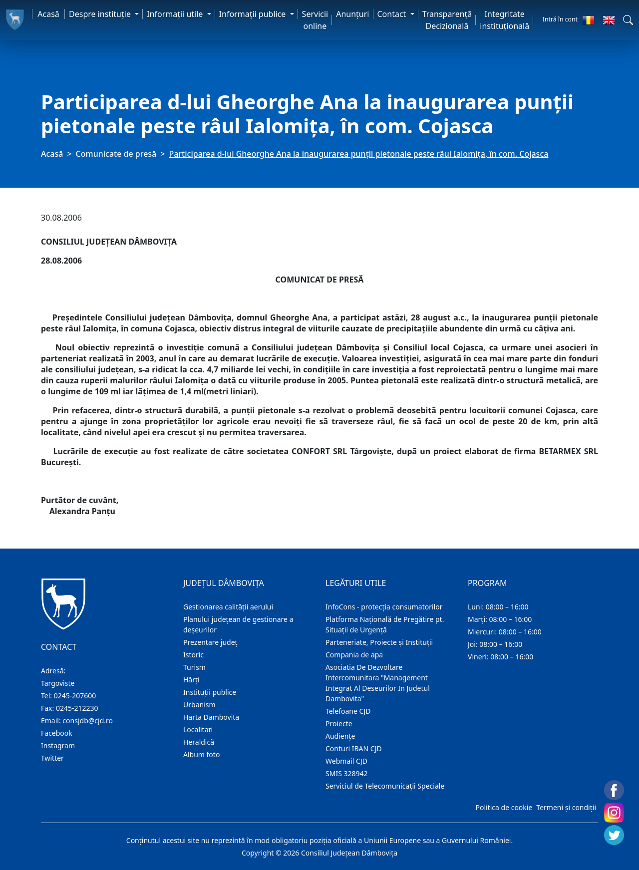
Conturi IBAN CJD (353, 748)
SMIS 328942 (346, 773)
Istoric (193, 654)
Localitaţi (198, 729)
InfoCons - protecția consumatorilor (384, 606)
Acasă (48, 13)
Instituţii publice (209, 692)
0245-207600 (75, 695)
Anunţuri (352, 13)
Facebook (56, 733)
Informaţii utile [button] (176, 13)
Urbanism (199, 704)
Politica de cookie (503, 807)
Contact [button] (392, 13)
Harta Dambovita (211, 717)
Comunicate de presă (116, 153)
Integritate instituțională (504, 19)
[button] (628, 20)
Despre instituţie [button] (101, 13)
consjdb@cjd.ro (87, 720)
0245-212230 (77, 708)
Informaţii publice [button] (253, 13)
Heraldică (198, 742)
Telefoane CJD (347, 711)
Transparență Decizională (447, 19)
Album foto (201, 754)
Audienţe (340, 736)
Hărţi (191, 679)
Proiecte (338, 723)
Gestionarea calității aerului (228, 606)
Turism (194, 667)
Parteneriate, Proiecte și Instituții (379, 642)
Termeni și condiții (566, 807)
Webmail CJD (346, 761)
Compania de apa (354, 654)
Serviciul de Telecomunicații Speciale (384, 786)
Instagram (58, 745)
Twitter (52, 758)
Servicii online (315, 19)
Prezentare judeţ (210, 642)
